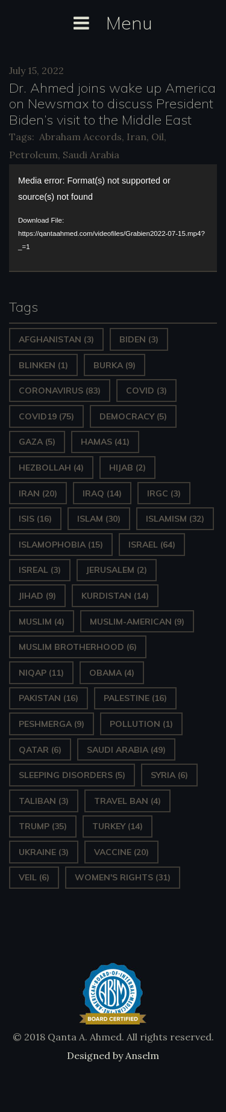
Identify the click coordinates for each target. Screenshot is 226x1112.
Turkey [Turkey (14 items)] (117, 826)
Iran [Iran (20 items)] (38, 493)
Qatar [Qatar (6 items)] (40, 749)
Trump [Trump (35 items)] (43, 826)
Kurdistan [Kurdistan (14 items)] (115, 595)
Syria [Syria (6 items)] (169, 775)
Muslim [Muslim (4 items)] (41, 621)
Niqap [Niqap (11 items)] (41, 672)
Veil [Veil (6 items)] (34, 877)
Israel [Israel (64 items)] (151, 544)
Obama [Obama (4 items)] (111, 672)
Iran (136, 137)
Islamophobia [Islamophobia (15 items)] (61, 544)
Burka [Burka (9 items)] (114, 365)
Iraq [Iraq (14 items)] (102, 493)
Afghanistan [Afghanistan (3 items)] (56, 339)
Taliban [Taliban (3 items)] (44, 800)
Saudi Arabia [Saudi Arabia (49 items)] (126, 749)
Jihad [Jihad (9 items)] (37, 595)
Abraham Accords (80, 137)
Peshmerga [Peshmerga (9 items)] (51, 723)
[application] (113, 217)
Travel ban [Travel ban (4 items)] (127, 800)
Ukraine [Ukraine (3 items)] (44, 852)
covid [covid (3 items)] (146, 390)
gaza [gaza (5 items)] (37, 441)
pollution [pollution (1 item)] (141, 723)
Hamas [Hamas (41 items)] (105, 441)
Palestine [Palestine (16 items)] (135, 698)
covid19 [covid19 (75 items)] (46, 416)
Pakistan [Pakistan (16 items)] (48, 698)
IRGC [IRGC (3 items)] (164, 493)
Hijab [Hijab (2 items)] (127, 467)
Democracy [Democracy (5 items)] (133, 416)
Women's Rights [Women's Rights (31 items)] (123, 877)
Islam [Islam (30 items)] (99, 518)
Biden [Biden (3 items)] (139, 339)
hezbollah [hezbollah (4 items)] (51, 467)
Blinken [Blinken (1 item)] (43, 365)
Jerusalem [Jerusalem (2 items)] (116, 569)
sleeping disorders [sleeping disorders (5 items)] (72, 775)
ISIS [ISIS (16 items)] (35, 518)
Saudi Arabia (91, 155)
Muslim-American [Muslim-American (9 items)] (137, 621)
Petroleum (33, 155)
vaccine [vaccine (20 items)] (121, 852)
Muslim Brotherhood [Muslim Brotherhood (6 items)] (78, 646)
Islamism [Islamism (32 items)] (175, 518)
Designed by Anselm (113, 1055)
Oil (157, 137)
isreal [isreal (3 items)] (40, 569)
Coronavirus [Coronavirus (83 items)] (60, 390)
